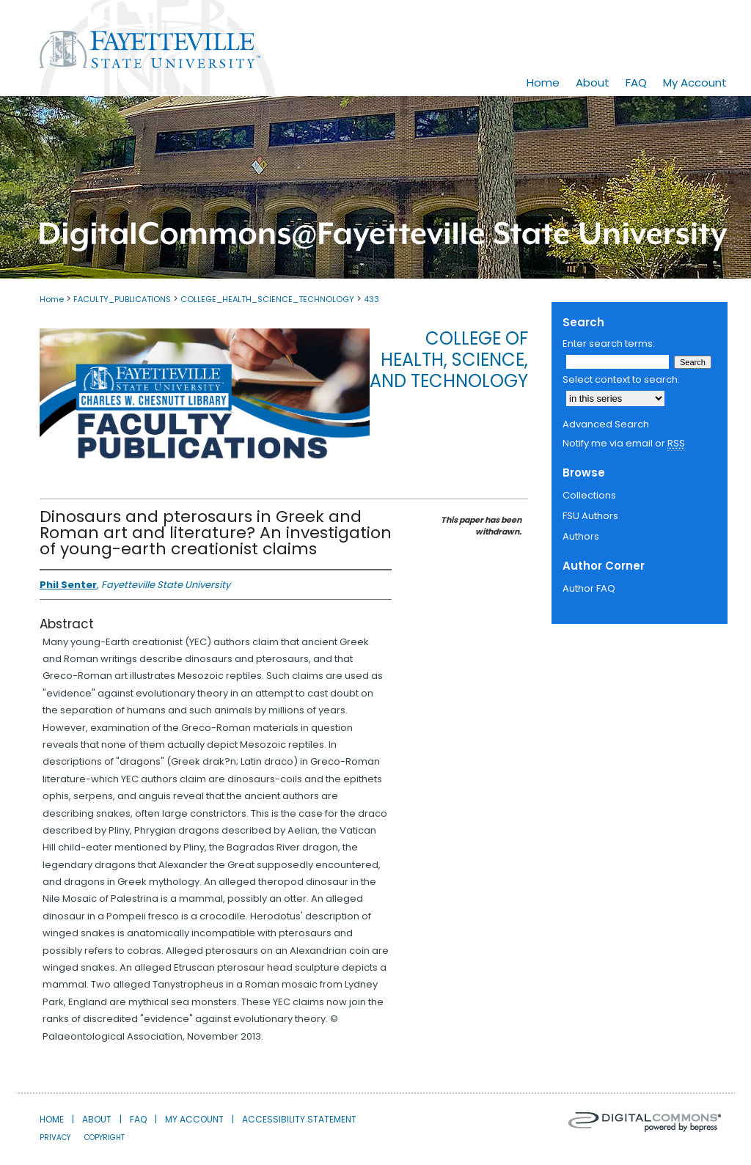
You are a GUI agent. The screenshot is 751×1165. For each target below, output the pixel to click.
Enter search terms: (609, 343)
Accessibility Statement (299, 1119)
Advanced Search (606, 424)
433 (371, 299)
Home (52, 299)
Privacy (55, 1137)
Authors (581, 536)
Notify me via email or (624, 443)
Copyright (104, 1137)
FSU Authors (590, 516)
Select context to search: (621, 379)
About (96, 1119)
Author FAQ (589, 588)
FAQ (138, 1119)
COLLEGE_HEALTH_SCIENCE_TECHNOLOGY (267, 299)
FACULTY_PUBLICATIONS (122, 299)
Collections (589, 495)
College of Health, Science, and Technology (449, 359)
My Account (194, 1119)
